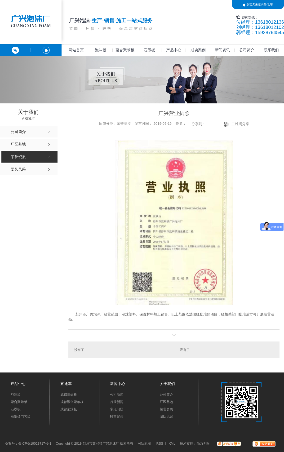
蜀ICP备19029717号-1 (34, 443)
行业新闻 (116, 401)
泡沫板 (100, 50)
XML (172, 443)
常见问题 (116, 409)
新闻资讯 (222, 50)
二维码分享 (240, 124)
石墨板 (149, 50)
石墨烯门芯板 (21, 416)
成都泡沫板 (68, 409)
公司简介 (246, 50)
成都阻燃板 (68, 394)
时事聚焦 (116, 416)
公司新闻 (116, 394)
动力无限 (203, 443)
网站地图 (144, 443)
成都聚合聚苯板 (72, 401)
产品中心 (173, 50)
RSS (159, 443)
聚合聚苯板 (124, 50)
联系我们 (271, 50)
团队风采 (166, 416)
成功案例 (198, 50)
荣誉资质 (166, 409)
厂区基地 (166, 401)
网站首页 (76, 50)
